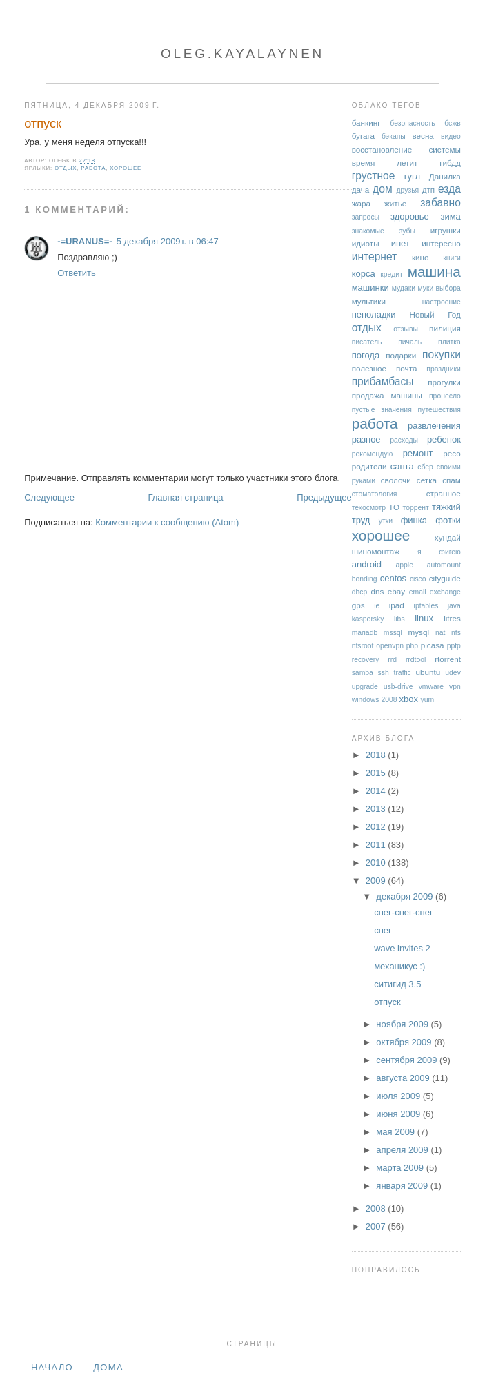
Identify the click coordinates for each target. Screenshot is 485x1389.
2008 (377, 1208)
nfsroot (363, 646)
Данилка (445, 176)
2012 (377, 827)
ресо (451, 453)
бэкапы (394, 136)
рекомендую (372, 454)
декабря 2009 (405, 896)
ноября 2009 (403, 1024)
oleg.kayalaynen (242, 53)
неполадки (374, 314)
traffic (402, 673)
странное (443, 493)
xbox (408, 699)
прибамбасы (383, 381)
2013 (377, 809)
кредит (391, 274)
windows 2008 (374, 699)
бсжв (452, 123)
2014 (377, 791)
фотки (448, 520)
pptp (454, 646)
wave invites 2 (402, 948)
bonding (364, 579)
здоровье (409, 216)
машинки (370, 287)
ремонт (418, 453)
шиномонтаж (375, 551)
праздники (443, 369)
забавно (440, 202)
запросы (365, 217)
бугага (363, 135)
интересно (441, 243)
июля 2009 (399, 1096)
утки (386, 521)
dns (377, 591)
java (454, 606)
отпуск (42, 123)
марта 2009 (401, 1168)
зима (450, 216)
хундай (448, 537)
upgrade (365, 686)
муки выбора (438, 288)
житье (395, 203)
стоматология (374, 494)
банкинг (366, 122)
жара (361, 203)
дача (361, 189)
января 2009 (403, 1186)
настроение (441, 302)
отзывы (405, 329)
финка (414, 520)
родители (369, 466)
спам (451, 480)
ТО (393, 507)
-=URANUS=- (84, 241)
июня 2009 (399, 1114)
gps (358, 605)
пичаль (410, 342)
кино (420, 257)
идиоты (365, 243)
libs (399, 619)
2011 (377, 844)
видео (451, 136)
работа (93, 168)
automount (444, 565)
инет (400, 243)
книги (452, 258)
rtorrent (448, 658)
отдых (66, 168)
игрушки (445, 230)
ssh (383, 673)
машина (434, 272)
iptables (426, 606)
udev (453, 673)
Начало (52, 1367)
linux (424, 618)
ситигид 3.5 (397, 984)
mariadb (365, 633)
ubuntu (427, 672)
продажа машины (387, 395)
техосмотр (369, 508)
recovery (365, 659)
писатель (367, 342)
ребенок (444, 439)
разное (366, 439)
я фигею (439, 552)
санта (402, 466)
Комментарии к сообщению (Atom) (167, 522)
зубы (407, 231)
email (417, 592)
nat (440, 633)
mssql (393, 633)
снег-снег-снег (403, 912)
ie (376, 606)
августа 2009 (404, 1078)
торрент (416, 508)
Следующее (49, 497)
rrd (392, 659)
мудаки (403, 288)
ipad (396, 605)
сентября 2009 (407, 1060)
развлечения (434, 425)
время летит (385, 162)
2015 (377, 773)
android (367, 564)
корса (363, 274)
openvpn (390, 646)
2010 (377, 862)
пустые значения (382, 410)
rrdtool (416, 659)
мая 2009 (396, 1132)
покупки (441, 354)
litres (452, 618)
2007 (377, 1226)
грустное (373, 176)
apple (404, 565)
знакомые (368, 231)
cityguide (445, 578)
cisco (418, 579)
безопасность (412, 123)
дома (108, 1367)
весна (422, 135)
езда (449, 189)
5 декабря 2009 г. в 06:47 (168, 241)
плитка (449, 342)
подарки (401, 355)
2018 (377, 755)
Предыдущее (324, 497)
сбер (425, 467)
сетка (427, 480)
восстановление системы (406, 149)
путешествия (439, 410)
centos (393, 578)
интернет (374, 256)
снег (383, 930)
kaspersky (368, 619)
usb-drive (398, 686)
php (412, 646)
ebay (396, 591)
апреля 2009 (403, 1150)
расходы (404, 440)
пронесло (445, 396)
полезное (369, 368)
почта (406, 368)
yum (428, 699)
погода (366, 355)
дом (383, 189)
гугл (412, 176)
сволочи (396, 480)
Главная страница (185, 497)
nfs (456, 633)
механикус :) (399, 966)
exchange (445, 592)
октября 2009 (405, 1042)
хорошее (125, 168)
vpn (455, 686)
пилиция (445, 328)
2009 (377, 880)
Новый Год (434, 314)
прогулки (444, 382)
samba (362, 673)
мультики (369, 301)
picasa (432, 645)
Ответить (76, 273)
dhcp (360, 592)
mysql (419, 632)
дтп (428, 189)
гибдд (450, 162)
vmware (431, 686)
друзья (407, 190)
